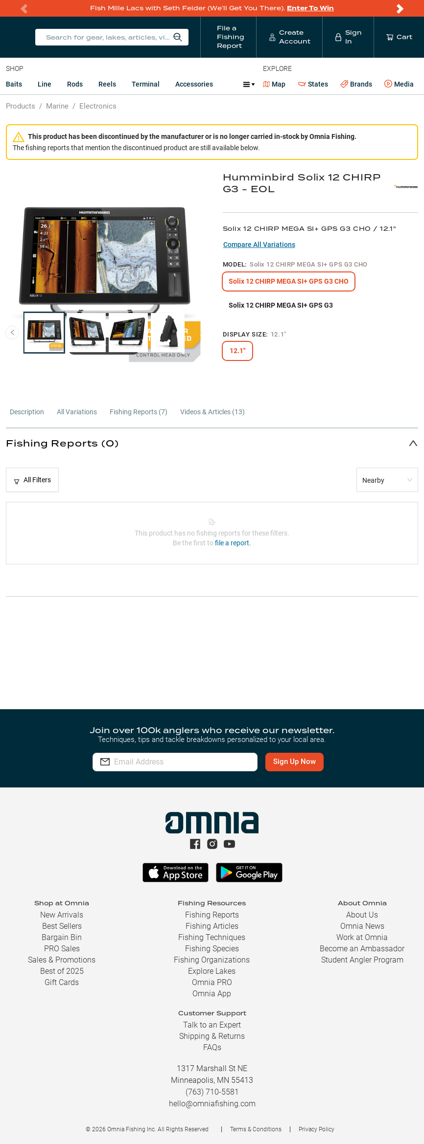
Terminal (146, 84)
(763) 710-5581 (212, 1092)
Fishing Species (212, 948)
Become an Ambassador (362, 948)
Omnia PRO (212, 982)
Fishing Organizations (212, 960)
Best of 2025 (62, 971)
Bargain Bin (62, 937)
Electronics (98, 106)
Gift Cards (62, 982)
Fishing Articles (212, 926)
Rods (75, 84)
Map (274, 84)
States (313, 84)
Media (399, 84)
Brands (356, 84)
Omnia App (211, 993)
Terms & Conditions (256, 1129)
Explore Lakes (212, 971)
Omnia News (362, 926)
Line (44, 84)
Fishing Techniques (211, 937)
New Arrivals (61, 915)
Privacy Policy (316, 1129)
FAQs (212, 1047)
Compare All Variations (259, 244)
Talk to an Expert (212, 1025)
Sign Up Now (297, 761)
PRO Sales (62, 948)
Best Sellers (62, 926)
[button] (212, 443)
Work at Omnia (362, 937)
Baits (14, 84)
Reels (107, 84)
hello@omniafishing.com (212, 1103)
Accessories (194, 84)
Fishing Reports (212, 915)
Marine (57, 106)
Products (20, 106)
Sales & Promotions (61, 960)
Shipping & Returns (212, 1036)
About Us (362, 915)
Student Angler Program (362, 960)
